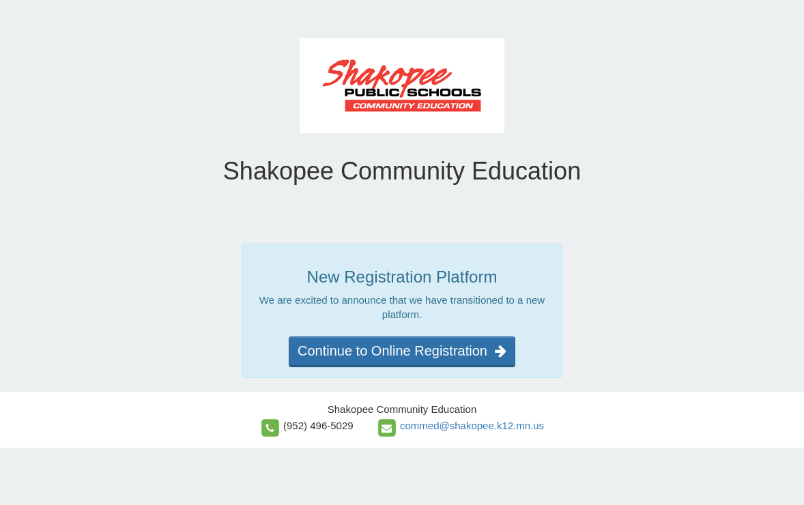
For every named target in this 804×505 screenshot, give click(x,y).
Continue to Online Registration (402, 350)
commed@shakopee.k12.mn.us (472, 425)
